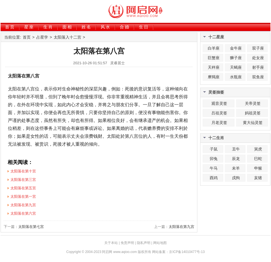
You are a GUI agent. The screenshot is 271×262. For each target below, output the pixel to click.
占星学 (42, 37)
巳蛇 (258, 158)
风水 (106, 27)
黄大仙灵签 (253, 122)
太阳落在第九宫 (181, 227)
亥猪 (258, 178)
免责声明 (127, 243)
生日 (144, 27)
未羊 (236, 168)
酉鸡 (214, 178)
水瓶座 (236, 77)
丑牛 (236, 149)
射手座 (258, 67)
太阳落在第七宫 (31, 227)
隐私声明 (143, 243)
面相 (67, 27)
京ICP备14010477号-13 (187, 252)
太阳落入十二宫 (67, 37)
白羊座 (214, 48)
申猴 (258, 168)
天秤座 (214, 67)
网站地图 (160, 243)
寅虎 (258, 149)
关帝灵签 (253, 103)
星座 (29, 27)
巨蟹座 (214, 57)
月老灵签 (219, 122)
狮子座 (236, 57)
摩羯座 (214, 77)
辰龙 (236, 158)
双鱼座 (258, 77)
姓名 (87, 27)
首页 (10, 27)
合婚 (125, 27)
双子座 (258, 48)
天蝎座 (236, 67)
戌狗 (236, 178)
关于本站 (111, 243)
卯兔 (214, 158)
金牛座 (236, 48)
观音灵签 (219, 103)
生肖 (48, 27)
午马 (214, 168)
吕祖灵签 (219, 113)
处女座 (258, 57)
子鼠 (214, 149)
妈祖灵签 (253, 113)
